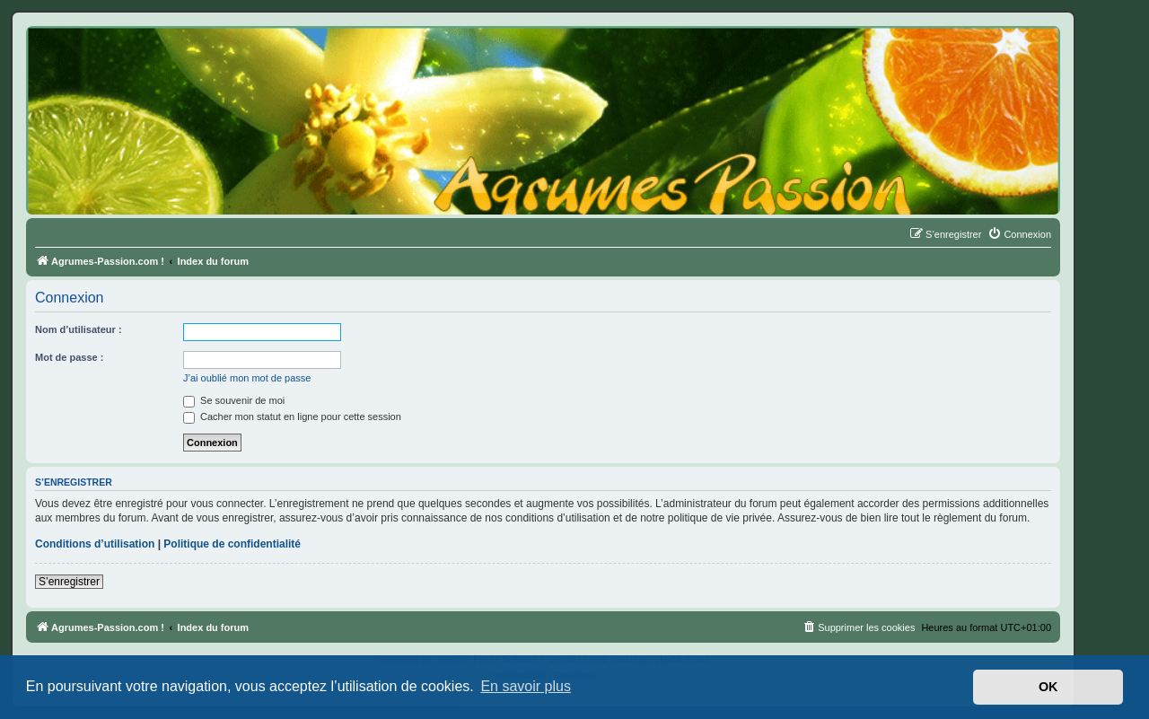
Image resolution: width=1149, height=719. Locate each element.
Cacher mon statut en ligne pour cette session (292, 416)
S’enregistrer (69, 581)
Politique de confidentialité (232, 544)
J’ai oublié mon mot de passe (247, 378)
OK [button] (1048, 687)
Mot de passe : (69, 357)
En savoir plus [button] (525, 686)
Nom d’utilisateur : (78, 329)
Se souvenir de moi (234, 400)
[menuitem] (1019, 234)
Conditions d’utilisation (94, 544)
